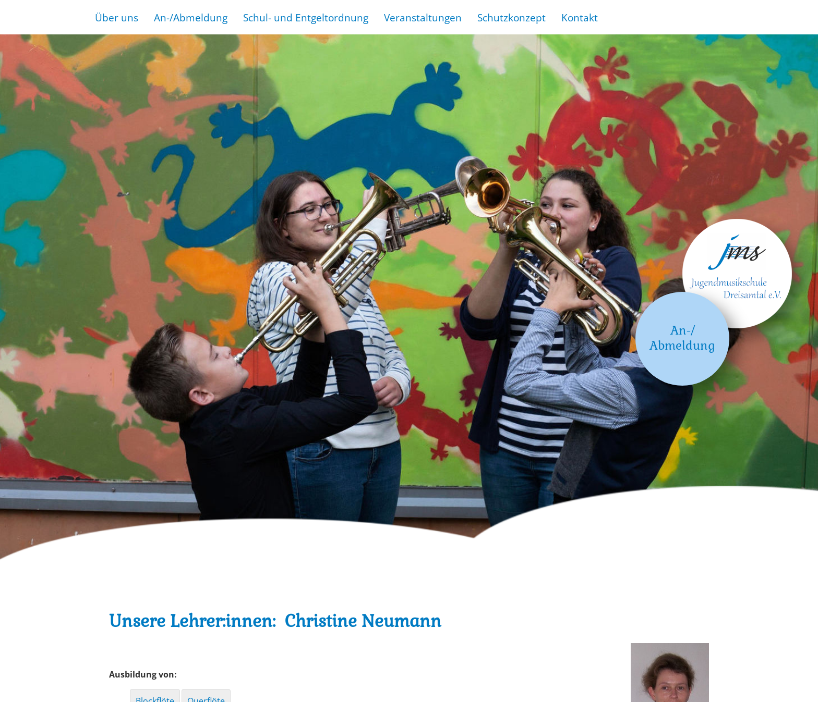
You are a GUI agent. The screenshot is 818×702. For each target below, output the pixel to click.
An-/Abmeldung (190, 17)
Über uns (116, 17)
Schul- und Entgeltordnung (305, 17)
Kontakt (579, 17)
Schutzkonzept (511, 17)
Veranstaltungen (423, 17)
